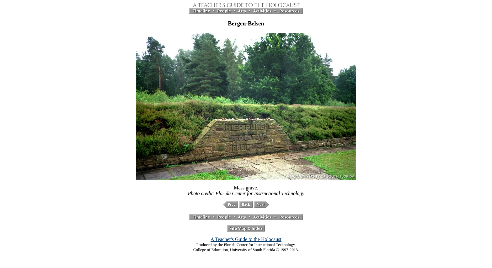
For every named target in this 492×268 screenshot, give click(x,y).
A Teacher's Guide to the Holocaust (246, 239)
